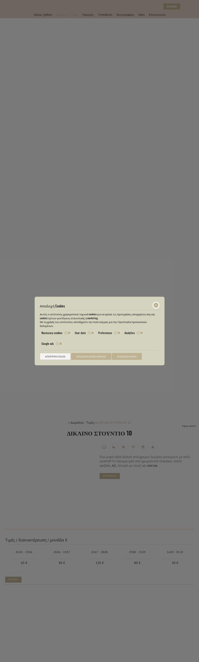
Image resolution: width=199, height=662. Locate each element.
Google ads (52, 344)
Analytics (134, 333)
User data (84, 333)
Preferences (109, 333)
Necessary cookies (56, 333)
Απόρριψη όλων (55, 356)
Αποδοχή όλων (126, 356)
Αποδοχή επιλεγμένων (91, 356)
